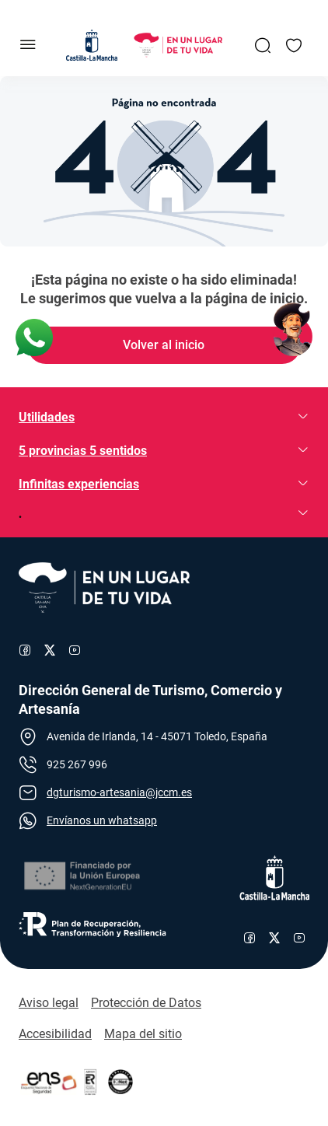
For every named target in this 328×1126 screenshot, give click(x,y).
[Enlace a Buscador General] (262, 45)
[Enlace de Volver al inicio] (164, 345)
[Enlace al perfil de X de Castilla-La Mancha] (274, 938)
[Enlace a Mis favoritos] (293, 45)
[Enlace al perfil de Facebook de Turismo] (25, 650)
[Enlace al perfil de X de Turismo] (50, 650)
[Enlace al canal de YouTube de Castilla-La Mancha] (299, 938)
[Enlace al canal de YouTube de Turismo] (74, 650)
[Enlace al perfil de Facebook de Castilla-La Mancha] (249, 938)
